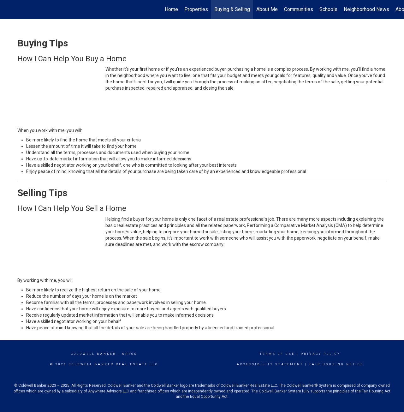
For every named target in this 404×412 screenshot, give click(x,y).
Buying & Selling (232, 9)
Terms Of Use (277, 353)
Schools (328, 9)
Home (171, 9)
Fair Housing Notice (336, 364)
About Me (267, 9)
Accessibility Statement (270, 364)
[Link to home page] (8, 9)
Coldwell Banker (93, 353)
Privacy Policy (320, 353)
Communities (298, 9)
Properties (196, 9)
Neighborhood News (366, 9)
